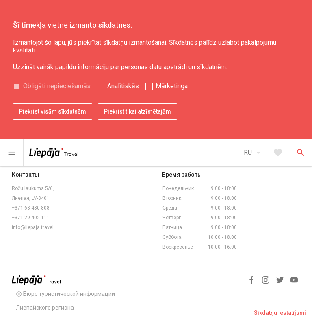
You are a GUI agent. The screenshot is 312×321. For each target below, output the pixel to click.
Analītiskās (123, 86)
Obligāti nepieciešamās (57, 86)
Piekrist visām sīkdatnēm (52, 111)
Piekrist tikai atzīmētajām (137, 111)
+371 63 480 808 (31, 208)
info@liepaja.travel (33, 227)
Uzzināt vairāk (33, 67)
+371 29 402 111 (31, 218)
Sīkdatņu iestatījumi (280, 313)
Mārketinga (172, 86)
